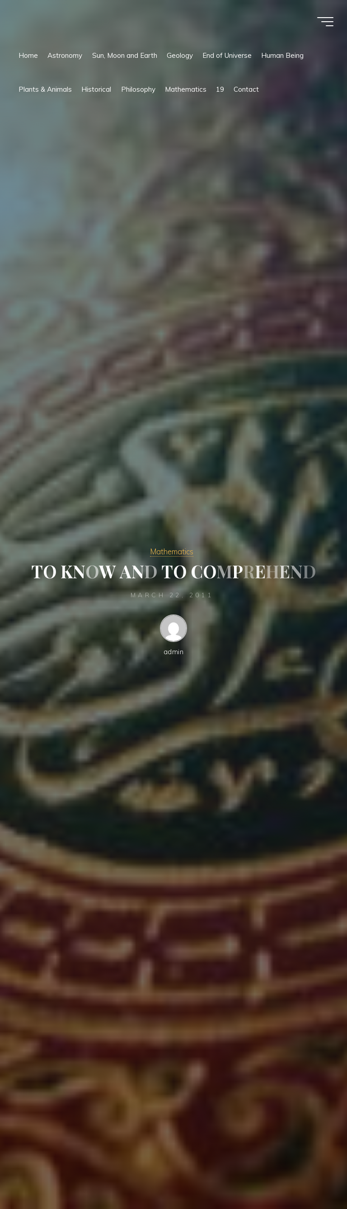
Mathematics (171, 551)
